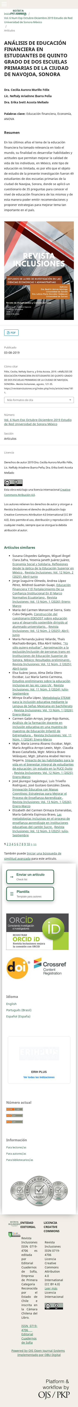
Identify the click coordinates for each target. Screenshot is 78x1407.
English (11, 1004)
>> (35, 844)
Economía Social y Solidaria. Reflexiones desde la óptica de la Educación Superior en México (43, 568)
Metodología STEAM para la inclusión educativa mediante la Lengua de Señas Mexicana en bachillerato (42, 702)
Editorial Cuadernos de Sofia (29, 1338)
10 (28, 844)
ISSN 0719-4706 (29, 1328)
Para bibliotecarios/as (19, 1160)
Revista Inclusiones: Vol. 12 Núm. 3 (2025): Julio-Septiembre (40, 831)
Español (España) (18, 1016)
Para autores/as (16, 1153)
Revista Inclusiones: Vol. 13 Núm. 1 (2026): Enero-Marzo (41, 601)
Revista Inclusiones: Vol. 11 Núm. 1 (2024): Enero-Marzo (42, 737)
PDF (13, 333)
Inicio (7, 14)
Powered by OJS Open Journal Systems (38, 1351)
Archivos (21, 14)
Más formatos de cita (20, 400)
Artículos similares (19, 547)
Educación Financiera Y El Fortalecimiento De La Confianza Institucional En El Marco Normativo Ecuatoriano (41, 591)
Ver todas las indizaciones (39, 1077)
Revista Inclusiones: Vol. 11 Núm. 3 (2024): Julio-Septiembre (40, 689)
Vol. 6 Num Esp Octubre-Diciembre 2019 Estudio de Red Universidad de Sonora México (38, 20)
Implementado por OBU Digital (39, 1355)
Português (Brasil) (18, 1010)
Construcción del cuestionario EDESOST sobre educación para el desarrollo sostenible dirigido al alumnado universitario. (40, 620)
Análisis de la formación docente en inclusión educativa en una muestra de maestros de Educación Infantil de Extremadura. (39, 729)
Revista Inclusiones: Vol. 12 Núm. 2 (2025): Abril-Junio (40, 631)
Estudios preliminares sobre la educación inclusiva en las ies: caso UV (41, 683)
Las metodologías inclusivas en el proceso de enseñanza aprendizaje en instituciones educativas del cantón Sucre (41, 820)
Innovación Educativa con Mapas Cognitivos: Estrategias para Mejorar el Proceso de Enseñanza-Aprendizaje (39, 793)
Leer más (51, 1288)
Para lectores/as (16, 1147)
